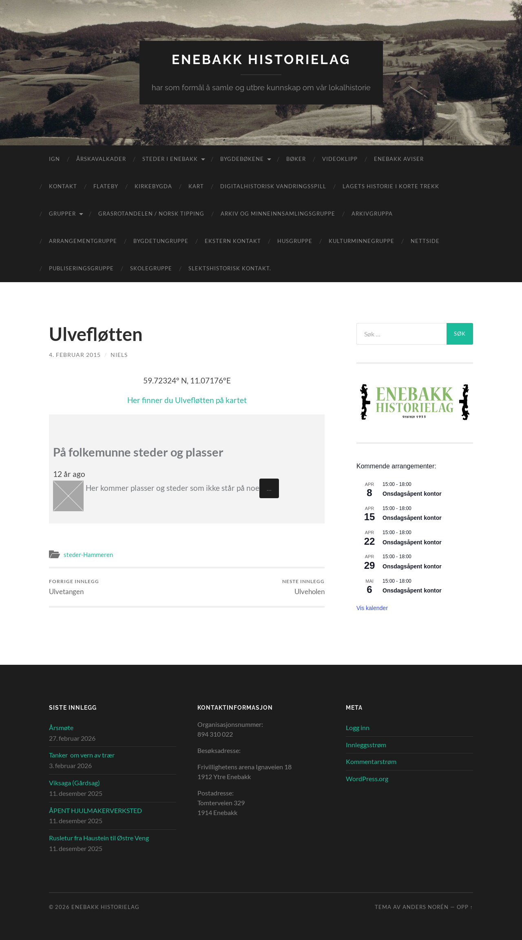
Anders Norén (426, 907)
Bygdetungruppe (160, 241)
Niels (119, 354)
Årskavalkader (101, 159)
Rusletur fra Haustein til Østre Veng (99, 838)
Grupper (62, 213)
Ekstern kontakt (233, 241)
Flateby (105, 186)
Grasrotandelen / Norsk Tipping (151, 213)
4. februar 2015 (75, 354)
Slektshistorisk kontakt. (229, 268)
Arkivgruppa (372, 213)
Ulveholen (303, 587)
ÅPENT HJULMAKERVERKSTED (95, 810)
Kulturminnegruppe (361, 241)
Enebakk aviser (399, 159)
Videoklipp (340, 159)
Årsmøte (61, 727)
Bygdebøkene (242, 159)
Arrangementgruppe (83, 241)
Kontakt (63, 186)
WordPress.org (367, 778)
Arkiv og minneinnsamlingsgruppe (278, 213)
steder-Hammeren (88, 554)
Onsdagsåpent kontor (412, 493)
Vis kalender (372, 608)
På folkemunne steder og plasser (138, 452)
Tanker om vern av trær (82, 755)
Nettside (425, 241)
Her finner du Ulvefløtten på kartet (187, 400)
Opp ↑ (465, 907)
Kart (196, 186)
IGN (54, 159)
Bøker (296, 159)
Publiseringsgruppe (81, 268)
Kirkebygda (153, 186)
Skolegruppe (151, 268)
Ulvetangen (74, 587)
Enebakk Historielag (261, 59)
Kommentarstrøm (371, 761)
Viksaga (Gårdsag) (74, 782)
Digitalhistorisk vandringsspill (273, 186)
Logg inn (357, 727)
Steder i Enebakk (170, 159)
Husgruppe (294, 241)
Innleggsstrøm (366, 744)
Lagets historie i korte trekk (391, 186)
